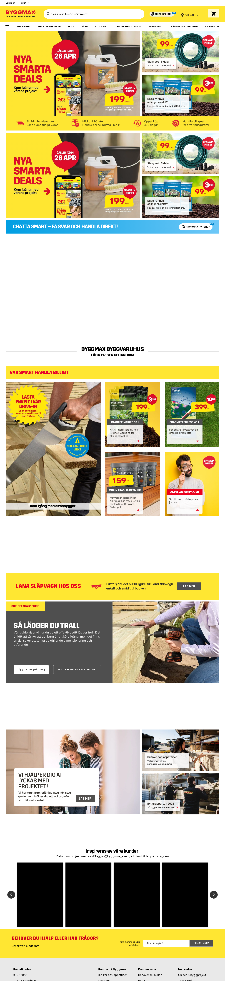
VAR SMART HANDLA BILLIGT (39, 372)
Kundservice (147, 969)
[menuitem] (7, 26)
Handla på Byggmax (112, 969)
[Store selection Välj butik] (190, 15)
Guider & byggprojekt (192, 975)
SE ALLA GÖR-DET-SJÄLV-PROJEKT (77, 669)
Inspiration (185, 969)
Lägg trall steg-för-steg (31, 669)
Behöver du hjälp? (150, 975)
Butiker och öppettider (112, 975)
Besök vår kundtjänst (25, 946)
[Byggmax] (20, 14)
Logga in (10, 2)
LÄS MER (189, 586)
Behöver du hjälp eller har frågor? (55, 938)
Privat (23, 2)
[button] (40, 895)
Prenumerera (201, 943)
